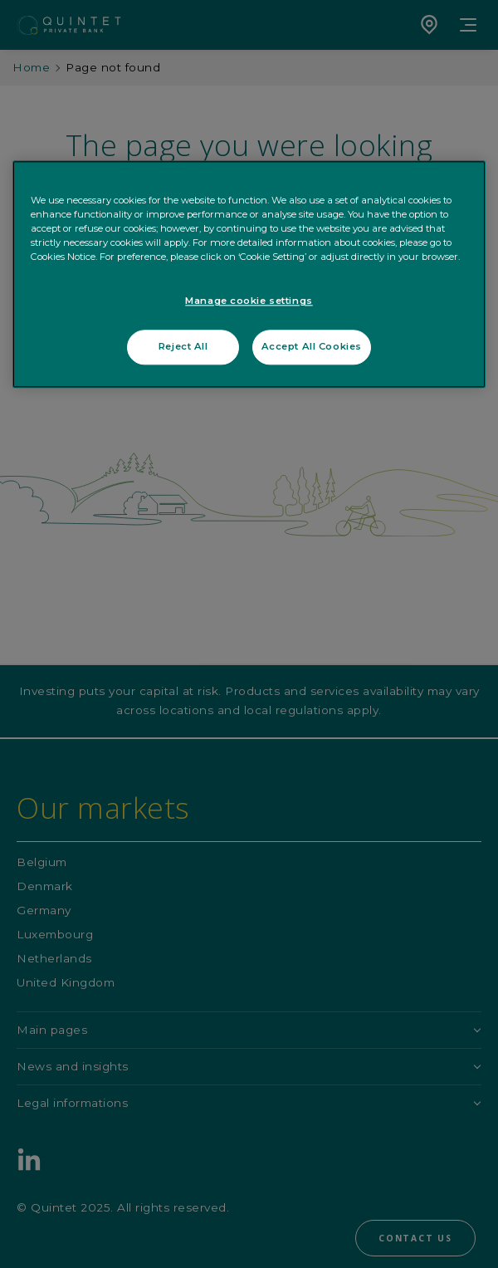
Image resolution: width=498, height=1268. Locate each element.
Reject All (183, 346)
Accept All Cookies (311, 346)
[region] (249, 274)
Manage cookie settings (249, 301)
